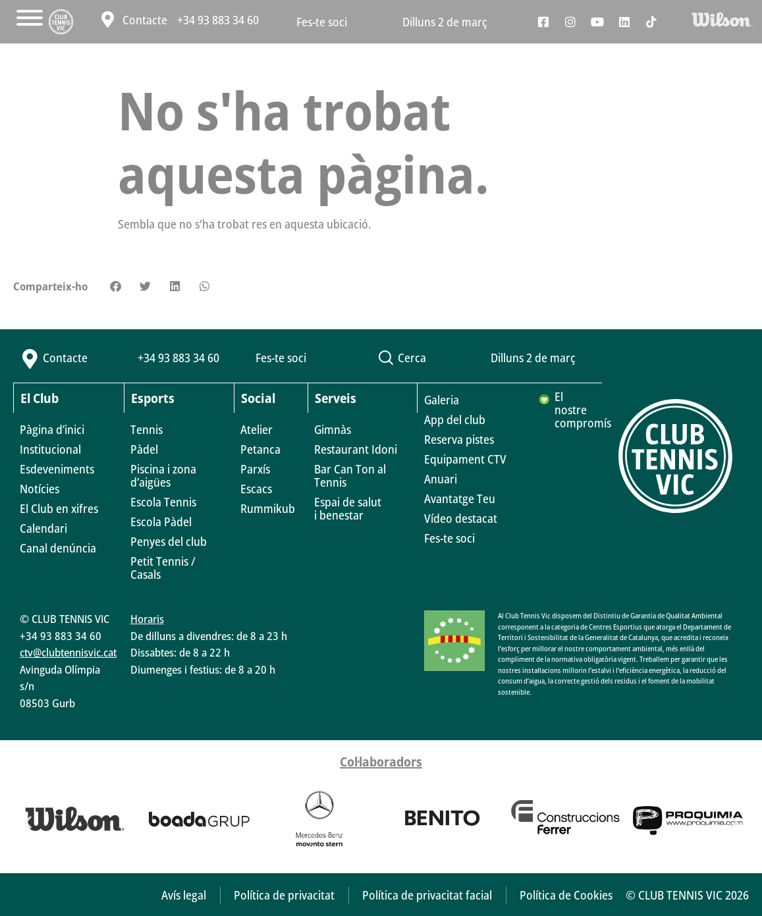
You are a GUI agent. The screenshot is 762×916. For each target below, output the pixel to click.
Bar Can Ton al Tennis (350, 475)
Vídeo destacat (460, 518)
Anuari (440, 479)
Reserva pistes (459, 439)
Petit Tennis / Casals (163, 567)
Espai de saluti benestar (347, 508)
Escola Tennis (163, 502)
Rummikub (267, 508)
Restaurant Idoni (355, 449)
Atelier (256, 429)
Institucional (50, 449)
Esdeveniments (57, 469)
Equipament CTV (465, 459)
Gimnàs (332, 429)
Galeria (441, 400)
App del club (454, 419)
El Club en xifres (59, 508)
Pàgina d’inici (52, 429)
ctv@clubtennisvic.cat (68, 652)
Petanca (260, 449)
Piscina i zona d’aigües (163, 475)
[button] (115, 286)
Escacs (256, 489)
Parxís (255, 469)
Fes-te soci (321, 22)
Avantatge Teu (459, 498)
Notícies (39, 489)
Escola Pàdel (161, 521)
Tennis (146, 429)
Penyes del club (168, 541)
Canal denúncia (58, 548)
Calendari (43, 528)
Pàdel (144, 449)
